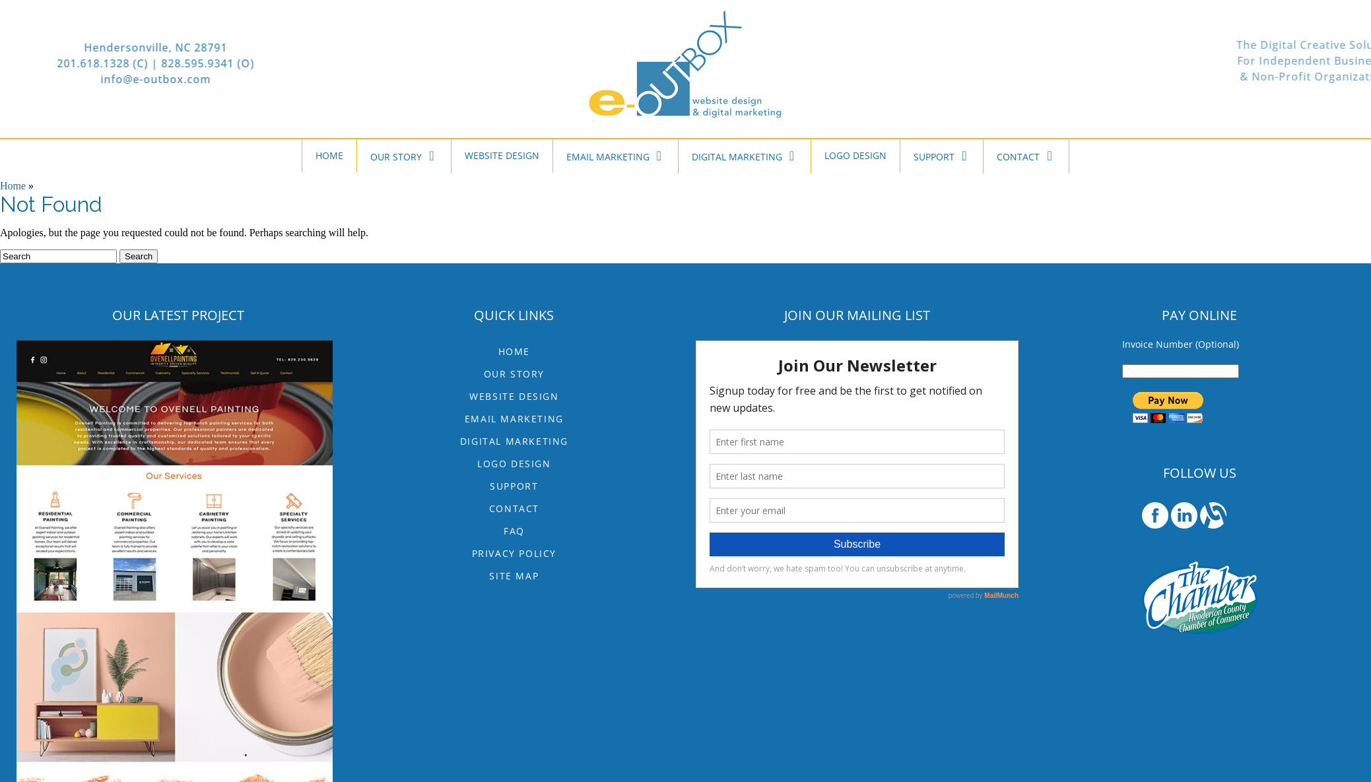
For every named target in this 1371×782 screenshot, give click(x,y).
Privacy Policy (514, 553)
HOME (329, 155)
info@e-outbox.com (83, 79)
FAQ (514, 531)
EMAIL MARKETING (615, 155)
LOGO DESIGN (855, 155)
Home (13, 185)
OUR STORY (403, 155)
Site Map (514, 576)
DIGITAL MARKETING (744, 155)
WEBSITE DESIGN (502, 155)
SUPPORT (942, 155)
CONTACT (1026, 155)
